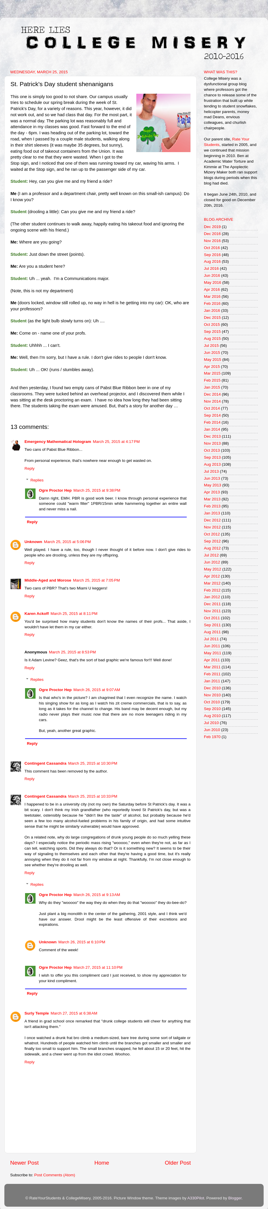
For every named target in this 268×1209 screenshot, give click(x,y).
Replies (37, 480)
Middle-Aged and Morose (47, 580)
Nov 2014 (212, 401)
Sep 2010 (212, 709)
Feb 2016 (212, 303)
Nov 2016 (212, 241)
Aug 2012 (212, 548)
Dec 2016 (212, 234)
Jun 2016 (212, 275)
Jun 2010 (212, 730)
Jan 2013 (212, 513)
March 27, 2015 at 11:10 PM (97, 967)
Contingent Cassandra (45, 763)
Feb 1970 (212, 737)
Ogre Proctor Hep (55, 490)
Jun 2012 (212, 562)
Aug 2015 (212, 338)
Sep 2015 (212, 331)
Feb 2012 (212, 590)
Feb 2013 (212, 506)
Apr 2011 (212, 660)
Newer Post (24, 1163)
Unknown (33, 542)
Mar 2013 (212, 499)
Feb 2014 (212, 422)
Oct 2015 (212, 324)
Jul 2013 (211, 471)
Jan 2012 (212, 597)
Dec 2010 (212, 688)
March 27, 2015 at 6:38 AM (74, 1013)
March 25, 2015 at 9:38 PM (96, 490)
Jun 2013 (212, 478)
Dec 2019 (212, 227)
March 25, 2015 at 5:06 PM (67, 542)
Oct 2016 (212, 248)
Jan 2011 (212, 681)
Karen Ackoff (36, 613)
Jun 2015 (212, 352)
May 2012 (212, 569)
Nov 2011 (212, 611)
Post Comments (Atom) (54, 1175)
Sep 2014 (212, 415)
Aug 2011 (212, 632)
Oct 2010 (212, 702)
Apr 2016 (212, 289)
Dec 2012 (212, 520)
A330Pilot (195, 1198)
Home (101, 1163)
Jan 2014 (212, 429)
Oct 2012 (212, 534)
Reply (29, 468)
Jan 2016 (212, 310)
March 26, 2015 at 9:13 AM (96, 895)
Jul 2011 (211, 639)
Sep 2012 (212, 541)
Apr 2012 (212, 576)
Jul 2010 (211, 723)
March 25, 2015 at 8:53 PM (72, 652)
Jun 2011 (212, 646)
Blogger (234, 1198)
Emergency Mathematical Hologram (57, 441)
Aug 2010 (212, 716)
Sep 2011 (212, 625)
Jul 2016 (211, 268)
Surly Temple (36, 1013)
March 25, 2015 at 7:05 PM (96, 580)
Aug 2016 (212, 261)
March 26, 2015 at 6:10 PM (81, 942)
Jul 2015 (211, 345)
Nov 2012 (212, 527)
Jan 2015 (212, 387)
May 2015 (212, 359)
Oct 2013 (212, 450)
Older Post (178, 1163)
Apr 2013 (212, 492)
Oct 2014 (212, 408)
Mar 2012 (212, 583)
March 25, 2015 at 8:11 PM (74, 613)
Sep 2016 (212, 255)
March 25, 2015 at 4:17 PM (116, 441)
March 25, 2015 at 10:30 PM (92, 763)
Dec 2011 (212, 604)
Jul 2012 (211, 555)
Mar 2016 (212, 296)
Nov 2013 (212, 443)
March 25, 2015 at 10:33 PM (92, 796)
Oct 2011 (212, 618)
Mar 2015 (212, 373)
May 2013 (212, 485)
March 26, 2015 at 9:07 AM (96, 690)
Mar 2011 (212, 667)
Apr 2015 (212, 366)
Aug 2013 (212, 464)
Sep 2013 (212, 457)
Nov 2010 (212, 695)
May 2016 (212, 282)
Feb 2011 (212, 674)
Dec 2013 (212, 436)
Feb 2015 (212, 380)
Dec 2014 (212, 394)
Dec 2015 (212, 317)
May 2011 (212, 653)
